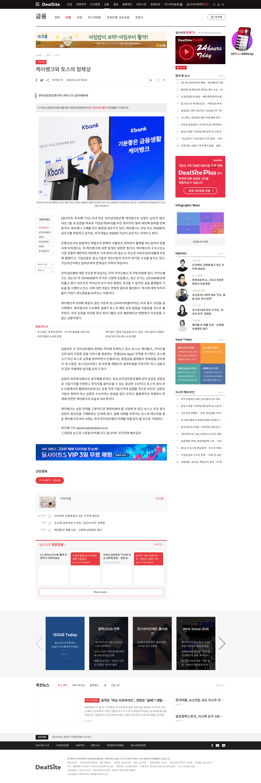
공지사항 (42, 737)
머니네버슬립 (173, 4)
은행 (68, 17)
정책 (57, 17)
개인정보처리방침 (115, 745)
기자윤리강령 (62, 745)
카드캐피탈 (94, 17)
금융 (106, 4)
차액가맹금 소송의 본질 (49, 336)
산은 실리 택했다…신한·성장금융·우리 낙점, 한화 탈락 (209, 413)
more (47, 326)
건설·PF (115, 685)
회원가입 (158, 544)
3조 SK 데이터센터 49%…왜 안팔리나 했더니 (204, 82)
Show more (102, 592)
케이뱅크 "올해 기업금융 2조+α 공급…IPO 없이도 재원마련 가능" (136, 332)
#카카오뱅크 (45, 232)
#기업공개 (44, 251)
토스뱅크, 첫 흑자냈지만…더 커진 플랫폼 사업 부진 (63, 332)
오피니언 (141, 4)
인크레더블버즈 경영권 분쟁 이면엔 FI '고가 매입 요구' (208, 420)
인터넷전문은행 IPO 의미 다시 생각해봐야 (63, 95)
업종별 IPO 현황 (200, 241)
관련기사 (40, 326)
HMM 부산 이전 (210, 368)
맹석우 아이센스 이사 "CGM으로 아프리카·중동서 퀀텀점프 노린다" (188, 372)
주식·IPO (62, 685)
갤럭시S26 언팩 (186, 348)
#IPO (41, 246)
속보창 (218, 17)
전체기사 (220, 685)
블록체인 (127, 4)
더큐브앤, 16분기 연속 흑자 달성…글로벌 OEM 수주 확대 (210, 145)
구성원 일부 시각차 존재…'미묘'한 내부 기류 (213, 372)
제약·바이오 (78, 685)
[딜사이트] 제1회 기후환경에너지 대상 (71, 737)
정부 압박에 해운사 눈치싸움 (213, 380)
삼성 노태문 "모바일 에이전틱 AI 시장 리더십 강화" (207, 131)
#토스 (41, 237)
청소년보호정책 (138, 745)
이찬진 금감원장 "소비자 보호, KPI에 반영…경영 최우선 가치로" (214, 124)
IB (105, 685)
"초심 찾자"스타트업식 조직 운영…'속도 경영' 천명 (207, 138)
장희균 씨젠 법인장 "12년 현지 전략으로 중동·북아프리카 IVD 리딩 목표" (188, 376)
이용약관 (80, 745)
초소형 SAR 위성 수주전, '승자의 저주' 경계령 (79, 523)
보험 (79, 17)
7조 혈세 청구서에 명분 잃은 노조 (213, 376)
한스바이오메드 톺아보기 (213, 348)
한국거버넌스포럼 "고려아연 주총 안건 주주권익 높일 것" (210, 427)
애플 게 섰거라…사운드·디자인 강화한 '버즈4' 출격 (188, 359)
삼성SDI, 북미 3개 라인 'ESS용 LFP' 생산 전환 (205, 110)
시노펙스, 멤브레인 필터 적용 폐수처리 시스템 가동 (207, 117)
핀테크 (139, 17)
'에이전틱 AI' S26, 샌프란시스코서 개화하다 (188, 352)
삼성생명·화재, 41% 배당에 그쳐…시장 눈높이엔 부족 (208, 441)
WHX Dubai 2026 (187, 368)
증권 (115, 4)
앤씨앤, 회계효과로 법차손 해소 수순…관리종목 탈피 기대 (210, 89)
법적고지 (95, 745)
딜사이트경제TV (197, 4)
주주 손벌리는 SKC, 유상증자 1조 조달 (200, 399)
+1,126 (159, 498)
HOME (38, 55)
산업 (69, 4)
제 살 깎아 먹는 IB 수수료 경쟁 (121, 336)
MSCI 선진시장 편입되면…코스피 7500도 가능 (205, 448)
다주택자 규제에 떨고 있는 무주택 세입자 (76, 516)
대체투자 (81, 4)
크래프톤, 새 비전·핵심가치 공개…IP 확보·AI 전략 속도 (209, 462)
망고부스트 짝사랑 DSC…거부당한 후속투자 (203, 103)
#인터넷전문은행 (45, 242)
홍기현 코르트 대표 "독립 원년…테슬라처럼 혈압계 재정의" (188, 380)
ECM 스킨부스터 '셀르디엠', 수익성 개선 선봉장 (213, 352)
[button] (222, 643)
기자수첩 (41, 62)
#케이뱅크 (44, 228)
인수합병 (95, 4)
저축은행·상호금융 (118, 17)
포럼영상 (155, 4)
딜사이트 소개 (42, 745)
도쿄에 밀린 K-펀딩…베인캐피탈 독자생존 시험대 (206, 96)
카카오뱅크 (49, 480)
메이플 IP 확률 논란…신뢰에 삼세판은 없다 (78, 530)
